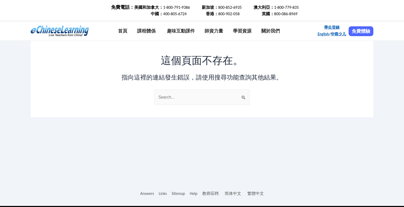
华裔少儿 (338, 34)
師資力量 (214, 31)
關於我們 (270, 31)
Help (194, 193)
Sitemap (178, 193)
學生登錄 (332, 27)
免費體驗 (361, 31)
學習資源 (242, 31)
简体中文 (233, 193)
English (323, 34)
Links (162, 193)
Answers (147, 193)
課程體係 (146, 31)
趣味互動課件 (181, 31)
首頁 (122, 31)
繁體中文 (256, 193)
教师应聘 (211, 193)
